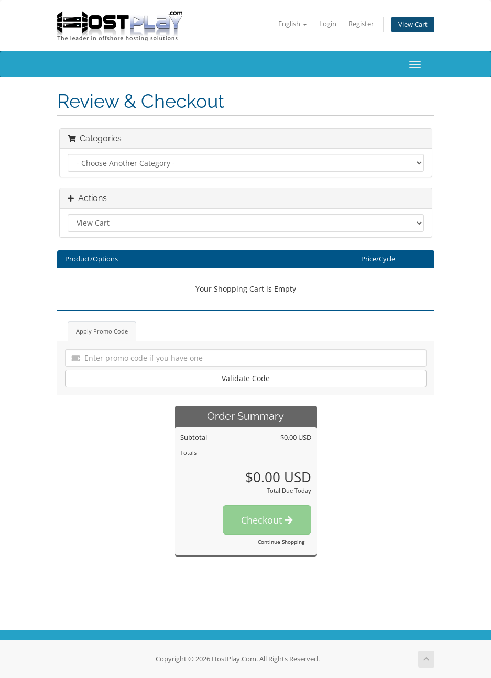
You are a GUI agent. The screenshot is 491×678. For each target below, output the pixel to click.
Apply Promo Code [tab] (102, 331)
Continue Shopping (281, 542)
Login (327, 23)
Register (361, 23)
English (292, 23)
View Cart (413, 24)
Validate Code (246, 378)
